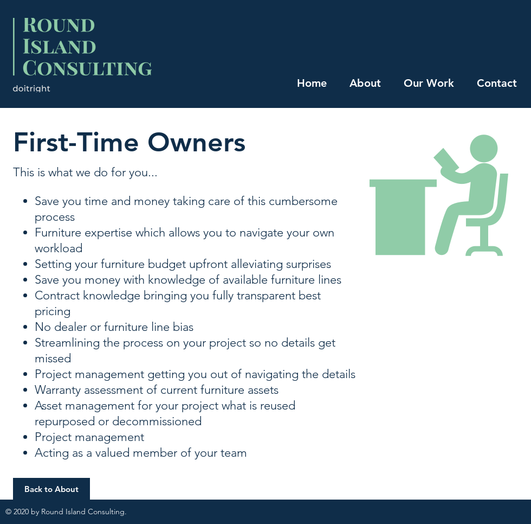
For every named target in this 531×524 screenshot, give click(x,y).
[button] (51, 489)
